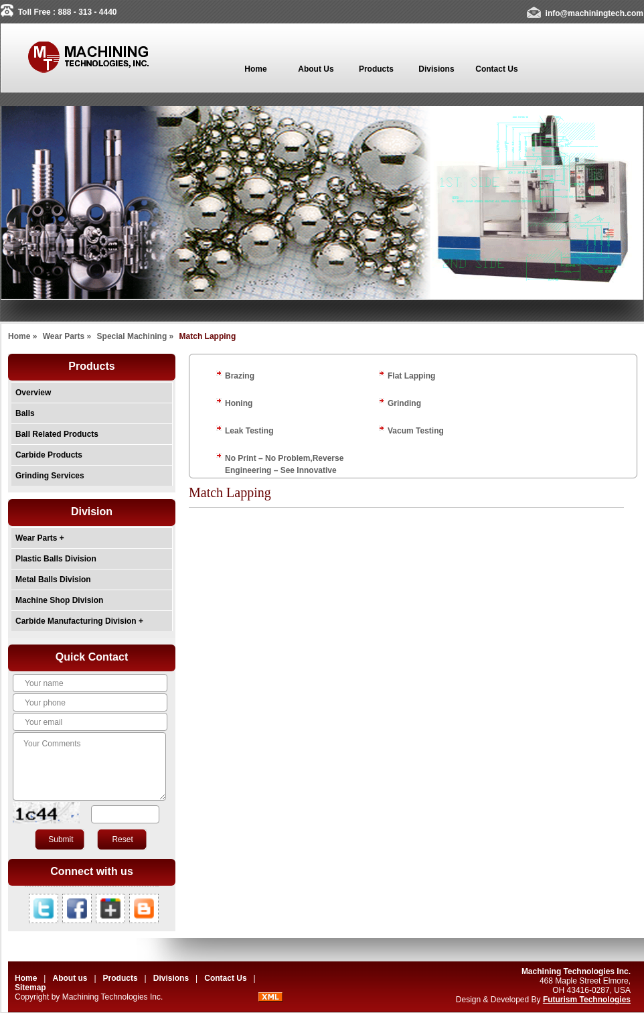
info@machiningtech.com (594, 13)
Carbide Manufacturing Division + (79, 621)
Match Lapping (207, 336)
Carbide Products (48, 455)
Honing (238, 403)
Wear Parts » (67, 336)
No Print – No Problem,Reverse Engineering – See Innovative (284, 464)
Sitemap (30, 987)
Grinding (404, 403)
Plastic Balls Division (55, 558)
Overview (33, 392)
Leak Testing (249, 430)
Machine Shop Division (59, 600)
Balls (25, 413)
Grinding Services (49, 475)
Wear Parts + (39, 538)
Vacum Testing (416, 430)
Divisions (172, 978)
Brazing (239, 376)
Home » (22, 336)
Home (26, 978)
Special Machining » (135, 336)
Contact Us (225, 978)
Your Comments (89, 766)
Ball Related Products (56, 434)
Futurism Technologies (587, 999)
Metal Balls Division (53, 579)
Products (120, 978)
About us (69, 978)
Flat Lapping (411, 376)
